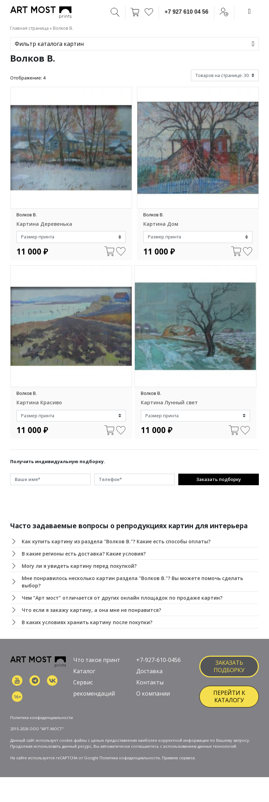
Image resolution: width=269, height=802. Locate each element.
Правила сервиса (178, 757)
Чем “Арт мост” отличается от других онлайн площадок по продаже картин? (122, 597)
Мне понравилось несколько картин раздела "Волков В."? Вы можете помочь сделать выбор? (132, 582)
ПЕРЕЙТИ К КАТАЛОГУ (229, 696)
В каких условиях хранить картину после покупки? (87, 622)
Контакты (150, 682)
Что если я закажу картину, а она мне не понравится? (91, 610)
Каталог (84, 671)
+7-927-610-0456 (158, 660)
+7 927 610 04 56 (186, 12)
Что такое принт (96, 660)
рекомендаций (94, 693)
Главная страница (29, 28)
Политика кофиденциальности (129, 757)
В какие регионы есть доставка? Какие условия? (84, 553)
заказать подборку (229, 666)
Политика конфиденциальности (41, 717)
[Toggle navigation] (249, 11)
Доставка (149, 671)
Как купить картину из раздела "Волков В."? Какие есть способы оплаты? (116, 541)
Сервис (83, 682)
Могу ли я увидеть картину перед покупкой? (79, 566)
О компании (153, 693)
